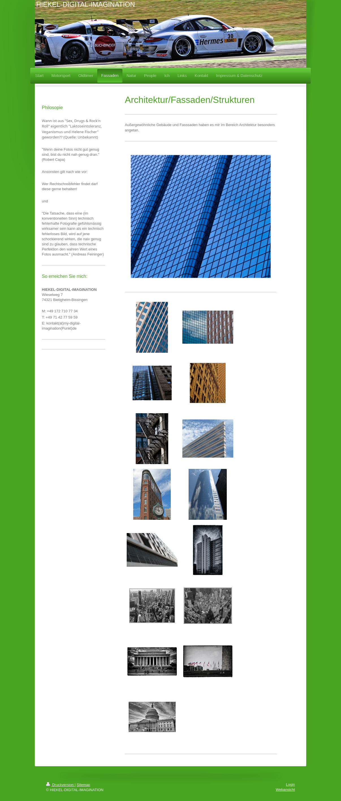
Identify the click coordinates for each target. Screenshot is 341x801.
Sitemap (83, 785)
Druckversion (60, 785)
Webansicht (285, 789)
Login (290, 784)
